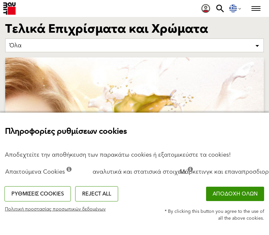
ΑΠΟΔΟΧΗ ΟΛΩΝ (235, 193)
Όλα (15, 45)
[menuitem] (206, 8)
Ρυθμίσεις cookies (37, 193)
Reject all (96, 193)
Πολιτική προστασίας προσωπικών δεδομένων (55, 209)
